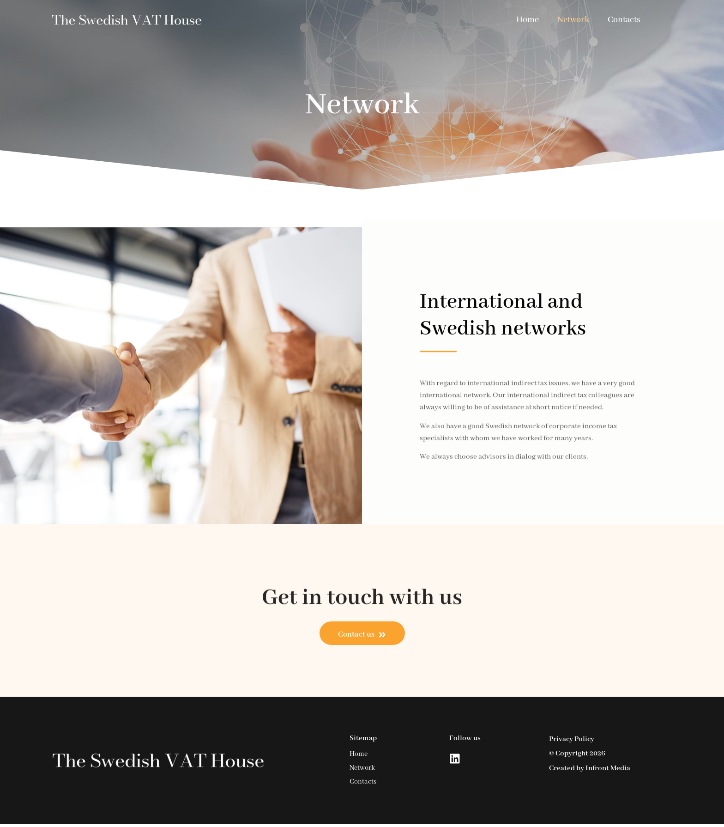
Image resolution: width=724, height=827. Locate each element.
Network (573, 19)
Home (527, 19)
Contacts (624, 19)
